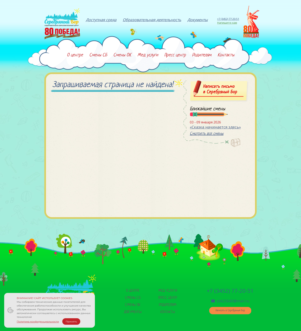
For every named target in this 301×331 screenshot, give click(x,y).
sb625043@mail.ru (230, 300)
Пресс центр (167, 298)
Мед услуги (167, 291)
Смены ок (132, 305)
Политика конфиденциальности (38, 321)
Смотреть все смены (206, 134)
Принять (71, 321)
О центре (132, 291)
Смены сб (132, 298)
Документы (133, 312)
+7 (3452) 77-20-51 (228, 19)
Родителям (167, 305)
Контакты (167, 312)
